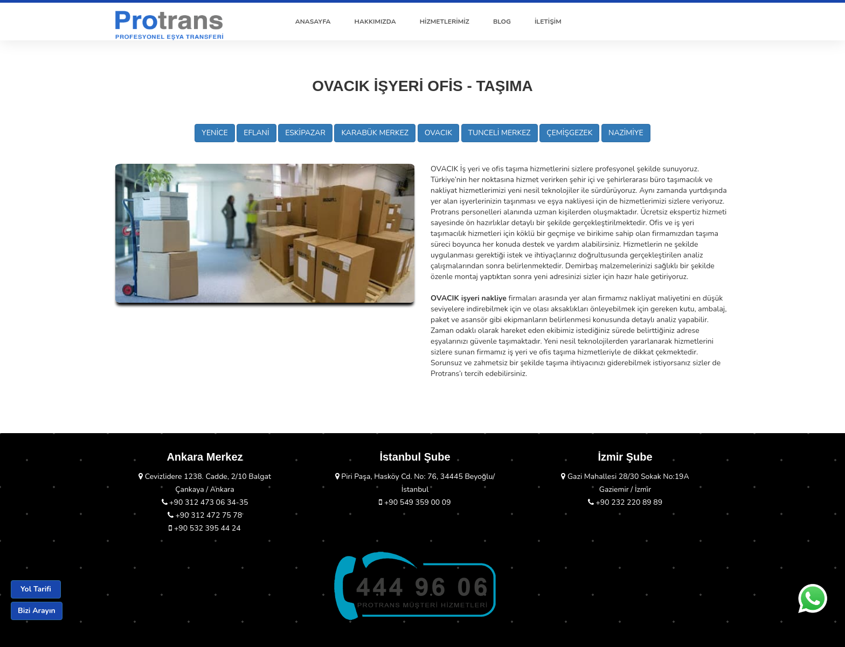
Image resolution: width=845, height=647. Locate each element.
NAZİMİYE (625, 133)
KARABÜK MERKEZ (374, 133)
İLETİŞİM (548, 21)
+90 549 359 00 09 (415, 502)
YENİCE (214, 133)
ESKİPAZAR (305, 133)
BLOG (502, 21)
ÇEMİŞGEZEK (569, 133)
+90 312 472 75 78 (205, 515)
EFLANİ (256, 133)
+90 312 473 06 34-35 (205, 502)
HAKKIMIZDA (375, 21)
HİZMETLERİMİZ (444, 21)
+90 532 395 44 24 (204, 528)
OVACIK (438, 133)
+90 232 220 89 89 (625, 502)
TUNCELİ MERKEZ (499, 133)
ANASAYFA (313, 21)
